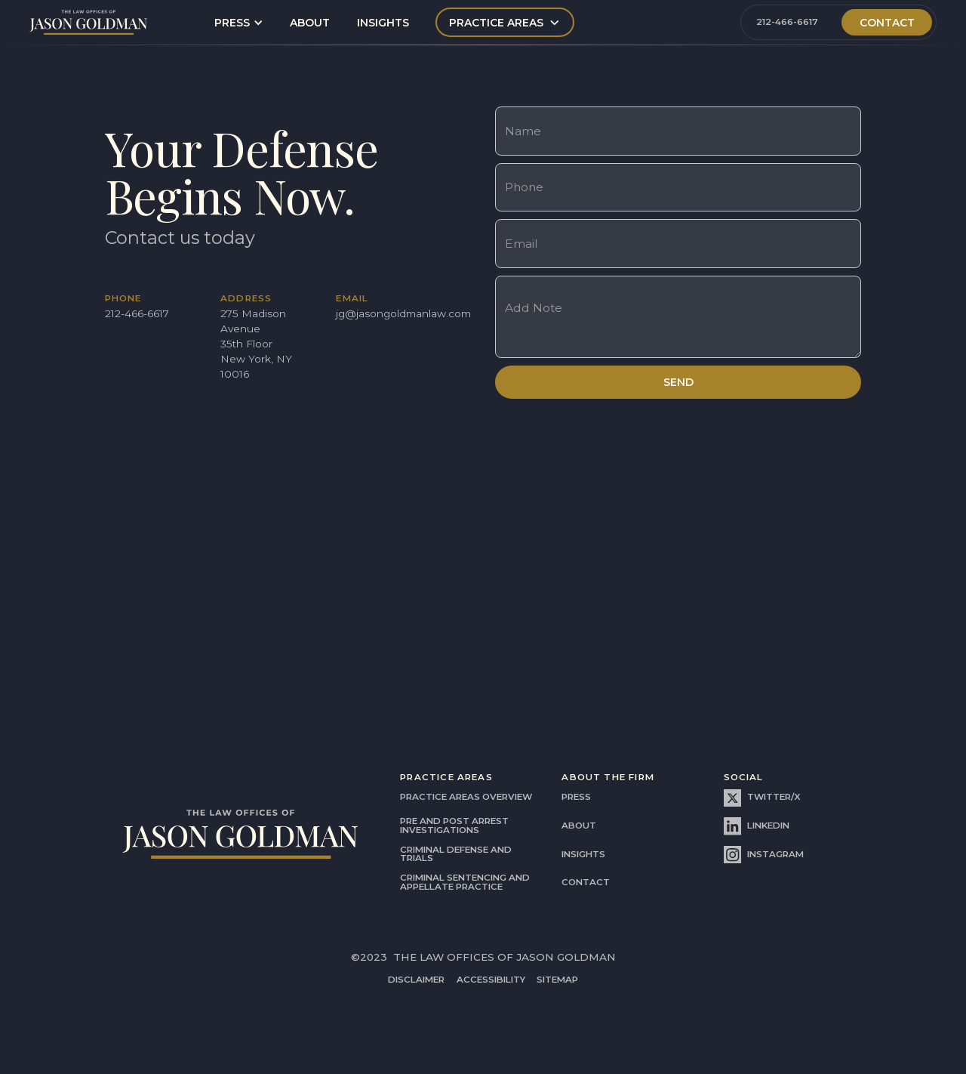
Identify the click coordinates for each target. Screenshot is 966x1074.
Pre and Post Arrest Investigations (454, 825)
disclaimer (416, 980)
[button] (239, 23)
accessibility (491, 980)
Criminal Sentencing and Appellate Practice (465, 882)
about (310, 22)
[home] (88, 22)
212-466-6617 (787, 22)
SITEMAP (557, 980)
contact (585, 882)
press (576, 797)
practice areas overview (466, 797)
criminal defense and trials (456, 854)
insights (383, 22)
